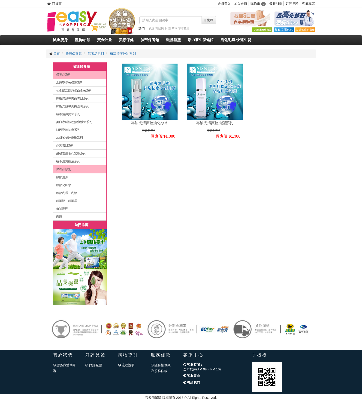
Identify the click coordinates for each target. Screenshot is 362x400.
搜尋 (209, 20)
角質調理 (62, 208)
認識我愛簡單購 (64, 368)
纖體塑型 (173, 40)
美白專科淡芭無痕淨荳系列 (74, 122)
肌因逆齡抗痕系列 (68, 130)
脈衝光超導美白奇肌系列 (72, 98)
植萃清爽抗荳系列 (68, 114)
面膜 (59, 216)
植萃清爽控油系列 (123, 53)
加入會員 (240, 4)
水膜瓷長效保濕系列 (69, 82)
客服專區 (308, 4)
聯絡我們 (191, 382)
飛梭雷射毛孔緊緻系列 (71, 153)
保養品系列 (96, 53)
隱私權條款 (161, 365)
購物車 (258, 4)
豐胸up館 (82, 40)
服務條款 (159, 371)
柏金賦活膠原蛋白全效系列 (74, 90)
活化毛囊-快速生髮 (235, 40)
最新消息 (275, 4)
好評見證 (292, 4)
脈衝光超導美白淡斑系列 (72, 106)
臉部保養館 (150, 40)
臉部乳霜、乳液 (66, 193)
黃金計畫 (104, 40)
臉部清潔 (62, 177)
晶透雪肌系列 (65, 145)
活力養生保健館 (201, 40)
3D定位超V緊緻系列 (69, 137)
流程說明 (126, 365)
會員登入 (224, 4)
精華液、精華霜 (66, 201)
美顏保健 (126, 40)
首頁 (56, 53)
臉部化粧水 (63, 185)
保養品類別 (63, 169)
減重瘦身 (60, 40)
